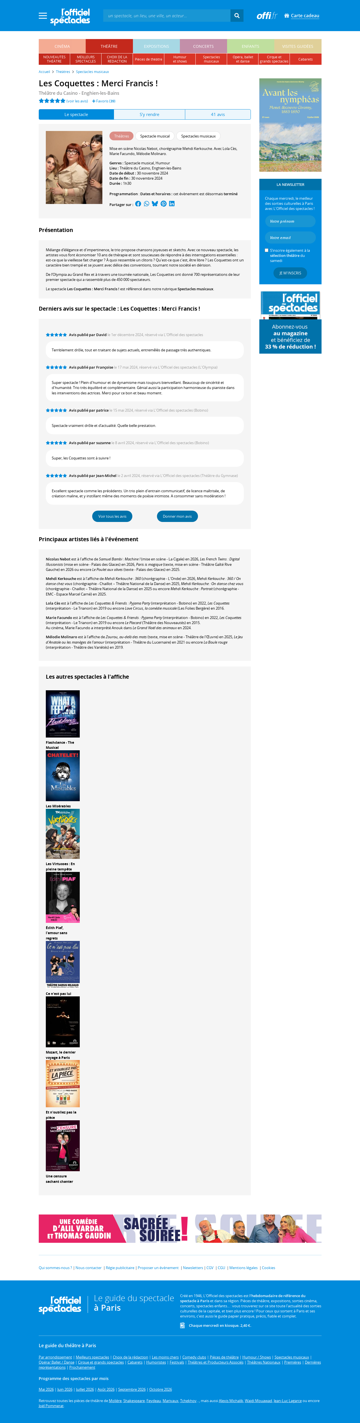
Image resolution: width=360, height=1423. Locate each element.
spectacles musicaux (211, 59)
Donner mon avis (177, 516)
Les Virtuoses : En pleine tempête (60, 866)
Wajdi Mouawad (258, 1400)
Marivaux (170, 1400)
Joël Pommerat (51, 1405)
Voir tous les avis (112, 516)
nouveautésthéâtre (54, 59)
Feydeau (153, 1400)
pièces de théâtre (148, 59)
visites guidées (297, 46)
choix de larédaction (117, 59)
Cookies (268, 1267)
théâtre (109, 46)
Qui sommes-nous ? (55, 1267)
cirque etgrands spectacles (274, 59)
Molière (115, 1400)
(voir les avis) (77, 101)
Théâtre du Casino (135, 168)
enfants (250, 46)
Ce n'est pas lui (58, 993)
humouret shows (180, 59)
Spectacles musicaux (195, 288)
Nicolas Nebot (58, 559)
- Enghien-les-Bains (79, 93)
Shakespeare (134, 1400)
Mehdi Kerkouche (61, 578)
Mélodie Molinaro (61, 636)
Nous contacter (89, 1267)
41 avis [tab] (218, 114)
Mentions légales (243, 1267)
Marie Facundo (59, 617)
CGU (221, 1267)
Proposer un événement (158, 1267)
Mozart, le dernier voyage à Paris (61, 1055)
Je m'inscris (290, 273)
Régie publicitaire (120, 1267)
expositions (156, 46)
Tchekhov (188, 1400)
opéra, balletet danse (243, 59)
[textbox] (166, 15)
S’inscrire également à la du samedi (290, 255)
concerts (203, 46)
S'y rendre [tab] (149, 114)
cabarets (305, 59)
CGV (210, 1267)
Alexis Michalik (231, 1400)
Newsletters (193, 1267)
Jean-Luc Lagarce (288, 1400)
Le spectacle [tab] (76, 114)
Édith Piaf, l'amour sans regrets (56, 933)
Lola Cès (53, 603)
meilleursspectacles (86, 59)
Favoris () (103, 101)
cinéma (62, 46)
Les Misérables (58, 806)
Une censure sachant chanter (59, 1179)
